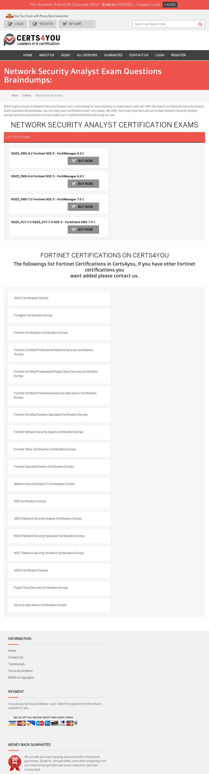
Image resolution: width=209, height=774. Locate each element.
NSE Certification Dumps (30, 457)
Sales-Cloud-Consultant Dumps (55, 724)
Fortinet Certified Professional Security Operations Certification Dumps (47, 349)
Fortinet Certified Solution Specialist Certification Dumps (51, 369)
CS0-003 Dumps (54, 735)
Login (19, 23)
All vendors (87, 55)
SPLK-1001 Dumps (120, 729)
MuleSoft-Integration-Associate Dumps (54, 750)
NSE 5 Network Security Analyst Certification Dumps (48, 475)
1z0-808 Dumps (86, 722)
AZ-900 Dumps (182, 722)
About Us (46, 55)
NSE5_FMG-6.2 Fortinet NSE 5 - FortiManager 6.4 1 (47, 153)
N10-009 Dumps (86, 735)
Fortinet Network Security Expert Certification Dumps (49, 387)
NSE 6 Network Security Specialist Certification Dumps (49, 493)
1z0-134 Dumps (118, 722)
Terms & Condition (20, 630)
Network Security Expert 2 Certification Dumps (44, 440)
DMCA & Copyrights (21, 637)
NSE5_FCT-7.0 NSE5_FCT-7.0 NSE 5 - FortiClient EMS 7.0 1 (149, 174)
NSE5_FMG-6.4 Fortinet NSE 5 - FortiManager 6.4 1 (144, 153)
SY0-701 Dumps (118, 735)
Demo (65, 55)
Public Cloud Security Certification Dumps (41, 546)
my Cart (75, 23)
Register (46, 23)
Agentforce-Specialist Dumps (151, 748)
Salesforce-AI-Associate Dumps (151, 737)
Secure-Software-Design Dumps (183, 748)
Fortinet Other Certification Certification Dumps (45, 404)
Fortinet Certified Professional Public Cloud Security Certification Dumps (48, 327)
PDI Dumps (147, 722)
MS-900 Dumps (86, 729)
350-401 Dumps (182, 729)
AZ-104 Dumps (21, 735)
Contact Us (138, 55)
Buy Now (83, 160)
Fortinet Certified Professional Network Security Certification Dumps (54, 306)
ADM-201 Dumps (22, 722)
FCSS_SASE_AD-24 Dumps (88, 748)
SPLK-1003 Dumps (152, 729)
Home (27, 55)
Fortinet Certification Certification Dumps (41, 286)
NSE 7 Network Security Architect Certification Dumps (49, 511)
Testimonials (16, 623)
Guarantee (113, 55)
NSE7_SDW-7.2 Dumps (182, 737)
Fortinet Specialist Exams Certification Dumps (44, 422)
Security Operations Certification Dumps (40, 564)
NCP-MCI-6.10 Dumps (117, 748)
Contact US (15, 616)
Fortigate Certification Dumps (33, 268)
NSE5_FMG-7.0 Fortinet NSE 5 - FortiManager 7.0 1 (47, 174)
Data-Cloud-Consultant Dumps (23, 748)
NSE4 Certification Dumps (31, 528)
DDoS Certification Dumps (31, 250)
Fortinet (27, 95)
